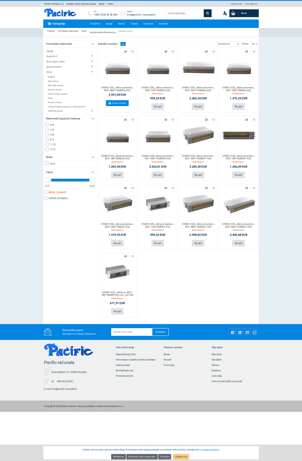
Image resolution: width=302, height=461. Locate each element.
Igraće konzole (54, 64)
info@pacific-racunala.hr (141, 14)
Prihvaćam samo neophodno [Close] (142, 456)
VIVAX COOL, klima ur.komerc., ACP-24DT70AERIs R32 (238, 86)
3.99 (49, 122)
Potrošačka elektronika (68, 31)
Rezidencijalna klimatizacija (103, 31)
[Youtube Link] (249, 326)
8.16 (49, 136)
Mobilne (51, 74)
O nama (148, 23)
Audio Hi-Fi (52, 53)
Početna (95, 23)
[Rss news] (243, 326)
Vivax (50, 160)
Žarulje (49, 48)
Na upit (157, 103)
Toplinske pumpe (55, 108)
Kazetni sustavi (55, 87)
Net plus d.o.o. (117, 400)
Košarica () (236, 4)
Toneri (110, 4)
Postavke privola (124, 370)
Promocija (169, 359)
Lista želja (217, 370)
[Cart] (244, 13)
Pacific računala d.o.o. (54, 4)
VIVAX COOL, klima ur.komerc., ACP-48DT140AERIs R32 (117, 86)
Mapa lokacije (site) (126, 348)
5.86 (49, 132)
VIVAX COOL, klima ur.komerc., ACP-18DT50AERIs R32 (117, 154)
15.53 (50, 146)
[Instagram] (254, 326)
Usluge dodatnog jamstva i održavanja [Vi (66, 104)
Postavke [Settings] (164, 456)
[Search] (208, 13)
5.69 (49, 127)
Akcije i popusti (55, 189)
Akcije (102, 4)
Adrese (215, 359)
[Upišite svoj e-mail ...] (131, 326)
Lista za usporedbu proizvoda (227, 375)
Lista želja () (251, 4)
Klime (84, 31)
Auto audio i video (55, 59)
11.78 (50, 141)
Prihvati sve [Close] (118, 456)
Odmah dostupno (56, 195)
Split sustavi (53, 78)
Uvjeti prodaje (123, 359)
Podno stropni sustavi (57, 91)
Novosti (167, 354)
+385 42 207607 (64, 375)
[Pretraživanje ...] (185, 13)
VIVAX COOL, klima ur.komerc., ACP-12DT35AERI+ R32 (157, 221)
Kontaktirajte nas (124, 365)
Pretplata (160, 326)
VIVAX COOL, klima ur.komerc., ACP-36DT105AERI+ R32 (238, 221)
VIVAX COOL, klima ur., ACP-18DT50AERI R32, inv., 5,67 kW (117, 289)
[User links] (225, 13)
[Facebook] (238, 326)
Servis (121, 23)
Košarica (216, 365)
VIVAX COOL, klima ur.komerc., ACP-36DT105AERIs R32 (198, 86)
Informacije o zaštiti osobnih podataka (135, 354)
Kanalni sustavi (55, 100)
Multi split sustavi (56, 83)
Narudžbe (217, 354)
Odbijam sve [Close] (181, 456)
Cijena (49, 169)
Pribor (50, 95)
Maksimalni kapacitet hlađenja (63, 115)
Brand (49, 154)
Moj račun (217, 348)
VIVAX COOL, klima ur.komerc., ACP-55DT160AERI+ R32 (198, 154)
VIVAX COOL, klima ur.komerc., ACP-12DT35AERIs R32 (157, 86)
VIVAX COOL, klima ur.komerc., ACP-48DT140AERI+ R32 (198, 221)
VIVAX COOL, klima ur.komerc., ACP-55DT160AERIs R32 (157, 154)
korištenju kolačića (210, 449)
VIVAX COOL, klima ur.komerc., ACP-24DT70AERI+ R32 (117, 221)
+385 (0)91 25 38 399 (105, 14)
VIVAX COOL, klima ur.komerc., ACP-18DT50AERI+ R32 (238, 154)
